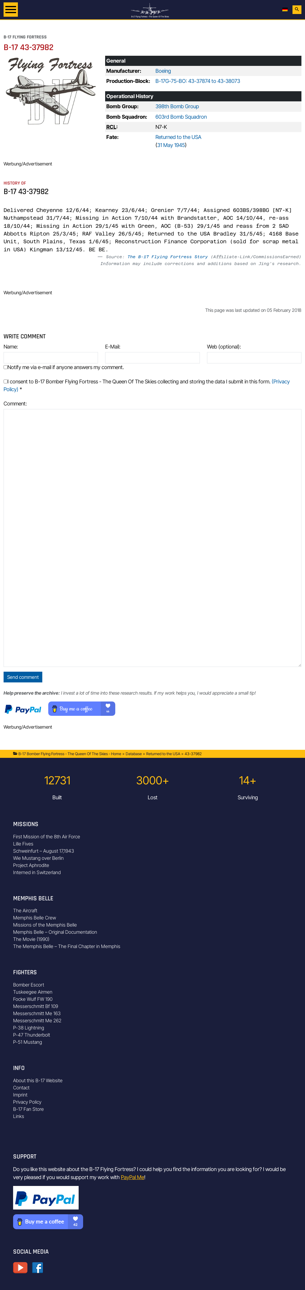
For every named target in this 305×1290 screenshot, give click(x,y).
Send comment (23, 677)
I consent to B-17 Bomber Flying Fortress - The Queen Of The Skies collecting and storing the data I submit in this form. (147, 385)
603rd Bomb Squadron (181, 117)
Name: (11, 346)
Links (18, 1116)
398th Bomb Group (177, 106)
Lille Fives (23, 844)
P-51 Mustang (27, 1042)
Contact (21, 1088)
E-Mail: (112, 346)
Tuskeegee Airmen (32, 992)
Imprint (20, 1095)
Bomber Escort (28, 985)
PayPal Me (132, 1177)
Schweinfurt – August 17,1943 (43, 851)
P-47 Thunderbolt (31, 1035)
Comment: (15, 403)
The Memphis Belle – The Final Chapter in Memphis (66, 946)
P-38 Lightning (28, 1028)
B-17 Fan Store (28, 1109)
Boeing (163, 71)
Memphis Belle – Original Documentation (55, 932)
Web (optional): (224, 346)
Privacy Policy (27, 1102)
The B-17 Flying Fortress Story (167, 256)
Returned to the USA (178, 137)
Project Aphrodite (31, 865)
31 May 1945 (171, 145)
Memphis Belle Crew (34, 918)
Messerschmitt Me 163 (37, 1013)
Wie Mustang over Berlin (38, 858)
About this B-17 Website (38, 1080)
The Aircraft (25, 910)
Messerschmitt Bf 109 (35, 1006)
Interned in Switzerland (37, 872)
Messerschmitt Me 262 (37, 1020)
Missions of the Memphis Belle (45, 925)
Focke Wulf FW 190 (32, 999)
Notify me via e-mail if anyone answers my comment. (64, 367)
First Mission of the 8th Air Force (46, 837)
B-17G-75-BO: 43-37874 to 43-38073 (197, 81)
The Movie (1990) (31, 939)
